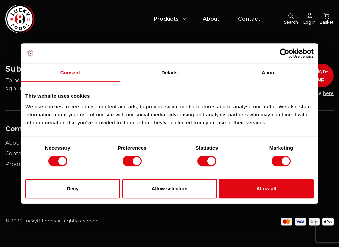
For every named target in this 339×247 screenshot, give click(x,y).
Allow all (266, 188)
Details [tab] (169, 72)
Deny (73, 188)
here (328, 93)
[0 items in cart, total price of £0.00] (327, 21)
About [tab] (269, 72)
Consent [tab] (70, 72)
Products (166, 21)
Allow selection (169, 188)
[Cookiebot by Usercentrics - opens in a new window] (285, 53)
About (211, 21)
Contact (249, 21)
